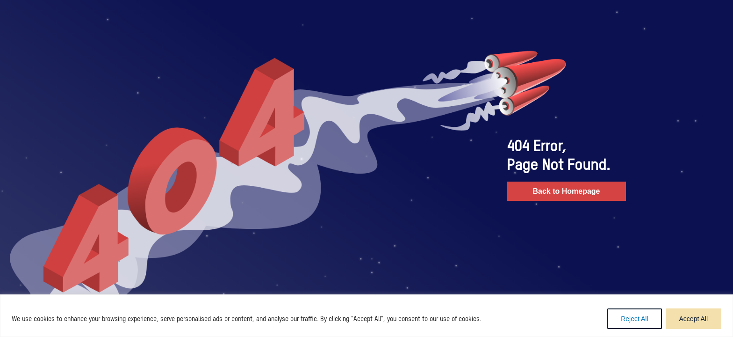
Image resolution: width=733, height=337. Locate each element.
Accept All (693, 318)
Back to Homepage (566, 191)
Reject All (634, 318)
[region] (366, 315)
